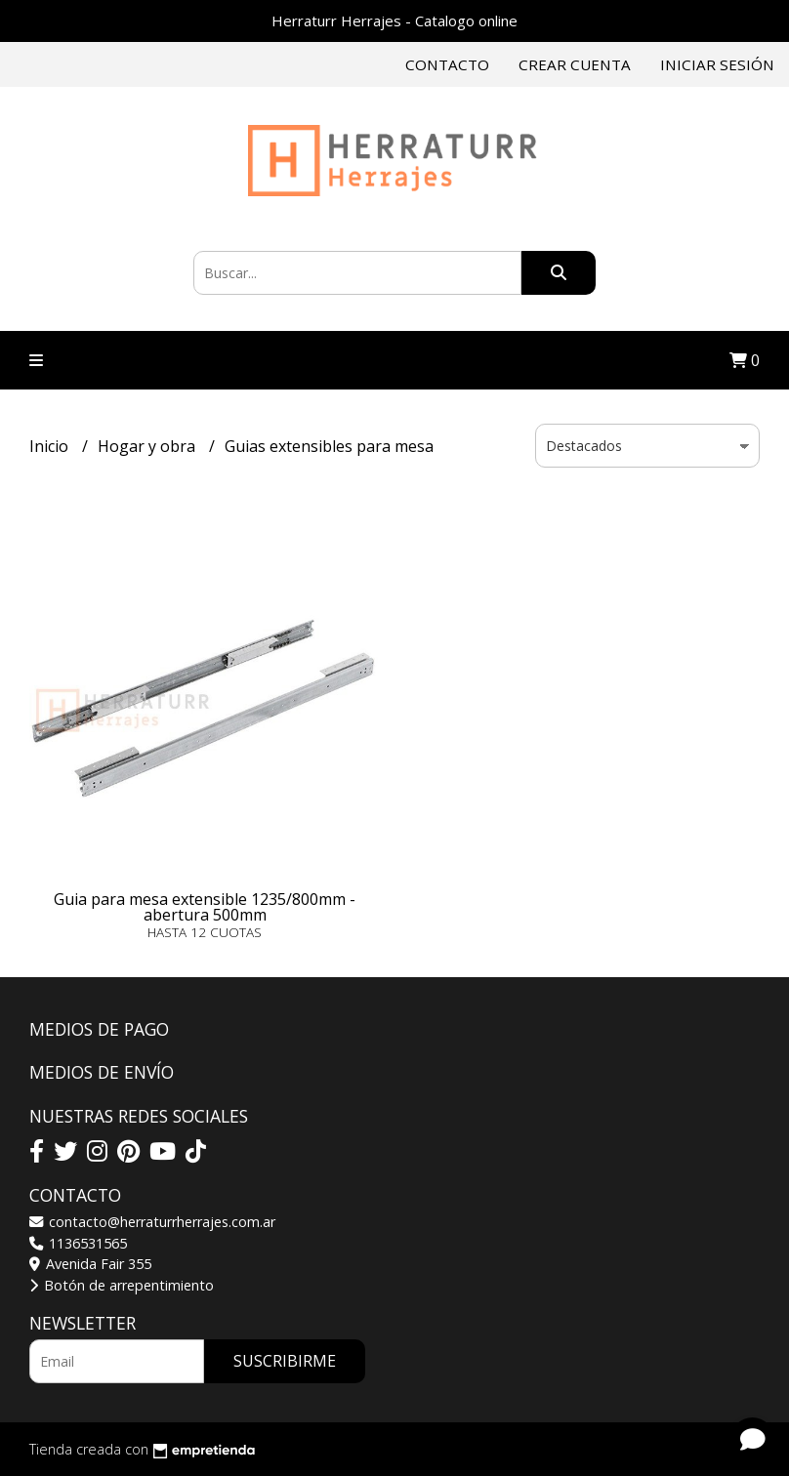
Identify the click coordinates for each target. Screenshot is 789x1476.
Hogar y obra (148, 446)
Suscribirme (284, 1361)
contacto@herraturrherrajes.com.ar (152, 1221)
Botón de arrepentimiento (121, 1285)
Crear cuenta (575, 64)
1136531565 (78, 1243)
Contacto (447, 64)
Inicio (50, 446)
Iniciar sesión (717, 64)
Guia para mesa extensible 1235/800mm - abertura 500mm (204, 906)
